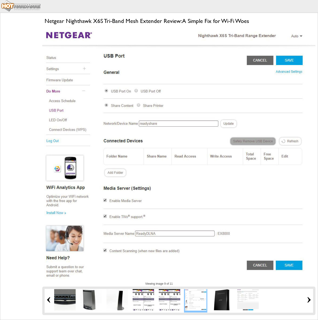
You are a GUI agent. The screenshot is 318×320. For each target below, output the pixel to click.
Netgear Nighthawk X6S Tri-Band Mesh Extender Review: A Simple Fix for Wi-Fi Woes (147, 21)
